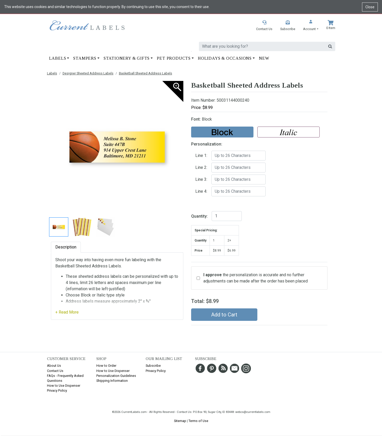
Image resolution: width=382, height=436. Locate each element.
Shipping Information (112, 381)
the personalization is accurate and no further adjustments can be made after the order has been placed (255, 277)
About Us (54, 366)
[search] (262, 46)
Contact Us (55, 371)
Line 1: (201, 155)
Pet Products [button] (174, 58)
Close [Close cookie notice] (369, 7)
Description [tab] (65, 247)
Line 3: (201, 179)
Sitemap (180, 421)
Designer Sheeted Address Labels (88, 73)
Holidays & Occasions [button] (225, 58)
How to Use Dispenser (63, 385)
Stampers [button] (84, 58)
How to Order (106, 366)
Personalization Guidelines (116, 376)
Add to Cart (224, 315)
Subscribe (153, 366)
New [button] (264, 58)
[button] (310, 25)
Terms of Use (198, 421)
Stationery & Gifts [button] (127, 58)
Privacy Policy (57, 390)
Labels (52, 73)
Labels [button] (57, 58)
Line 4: (201, 191)
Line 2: (201, 167)
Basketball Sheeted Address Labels (145, 73)
